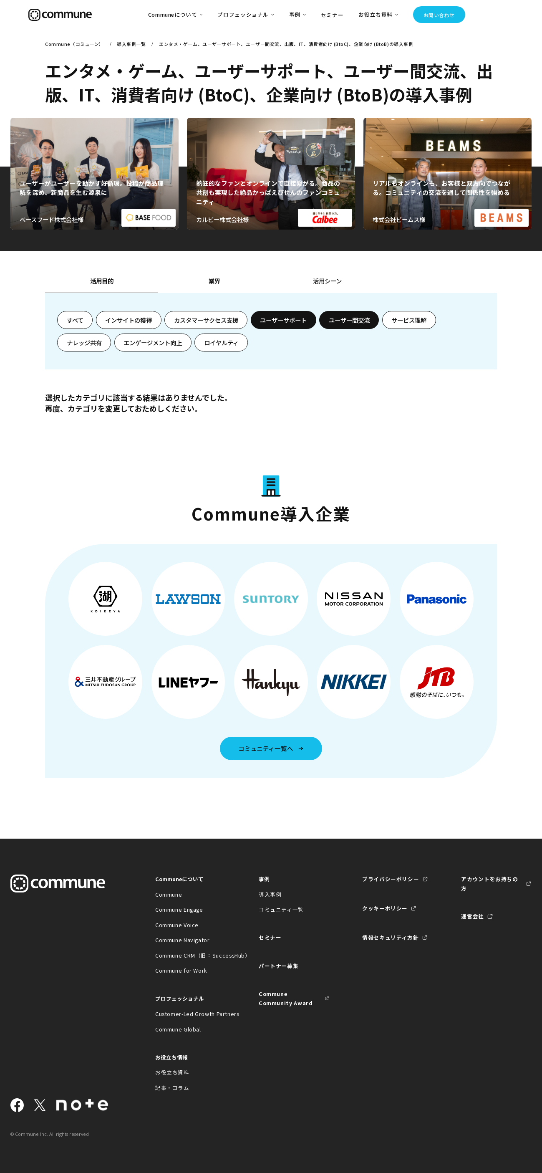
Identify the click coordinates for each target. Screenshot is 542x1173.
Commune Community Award (286, 998)
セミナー (332, 15)
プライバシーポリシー (390, 879)
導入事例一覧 (131, 43)
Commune (168, 894)
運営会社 (472, 916)
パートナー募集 (278, 966)
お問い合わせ (439, 14)
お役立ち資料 (172, 1072)
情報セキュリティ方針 (390, 937)
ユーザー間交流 (349, 320)
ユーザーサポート (283, 320)
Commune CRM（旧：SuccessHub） (190, 955)
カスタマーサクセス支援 (206, 320)
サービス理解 (408, 320)
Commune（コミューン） (74, 43)
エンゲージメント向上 (153, 342)
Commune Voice (177, 925)
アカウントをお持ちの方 (489, 883)
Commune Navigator (182, 940)
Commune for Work (181, 970)
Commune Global (178, 1029)
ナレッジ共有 (84, 342)
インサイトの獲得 (128, 320)
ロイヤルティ (221, 342)
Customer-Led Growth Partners (190, 1014)
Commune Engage (179, 909)
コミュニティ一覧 (281, 909)
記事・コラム (172, 1088)
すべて (75, 320)
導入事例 (270, 894)
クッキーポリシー (385, 908)
